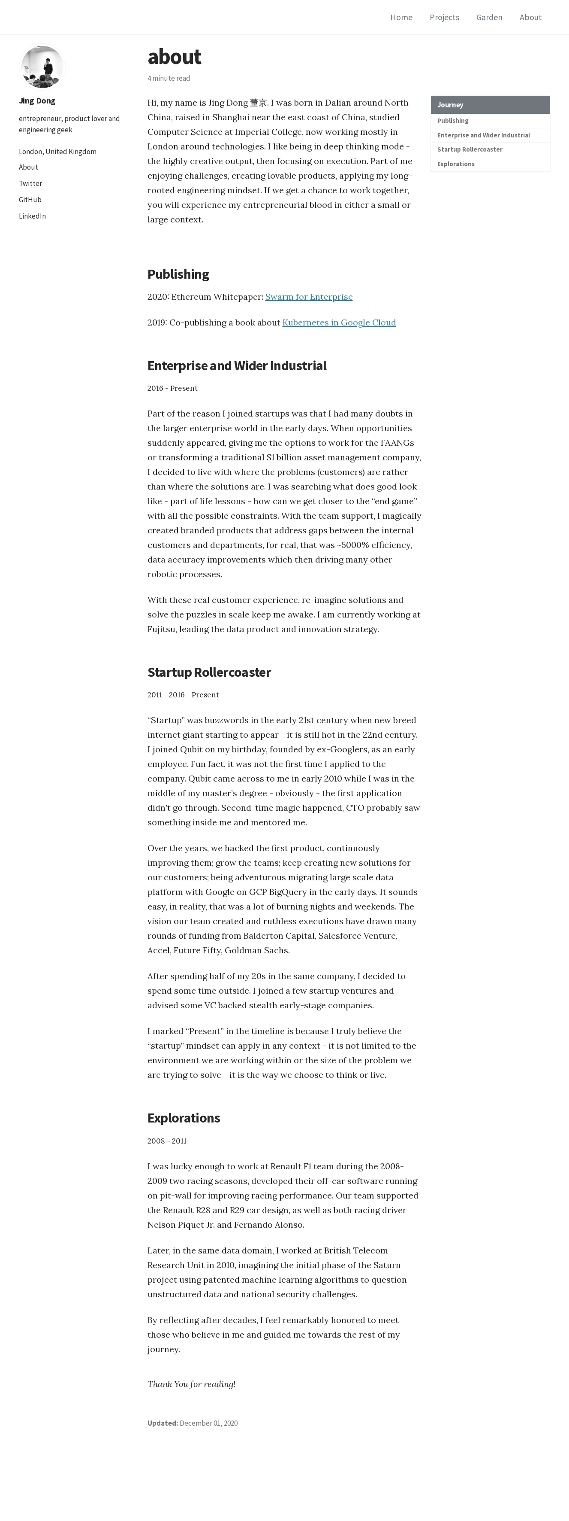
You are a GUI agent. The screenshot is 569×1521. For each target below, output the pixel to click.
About (531, 17)
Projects (444, 17)
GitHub (30, 199)
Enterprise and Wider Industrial (483, 135)
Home (401, 17)
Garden (489, 17)
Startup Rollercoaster (470, 149)
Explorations (456, 164)
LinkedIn (32, 216)
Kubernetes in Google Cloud (339, 322)
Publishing (453, 120)
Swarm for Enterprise (309, 296)
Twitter (30, 183)
